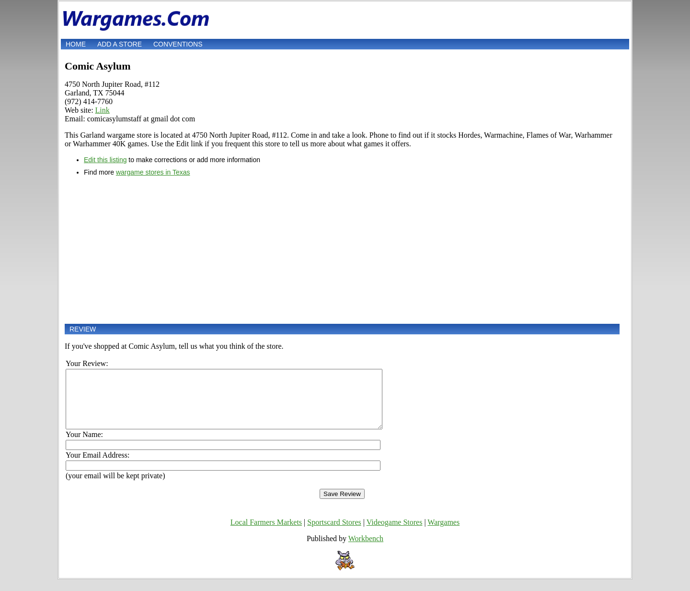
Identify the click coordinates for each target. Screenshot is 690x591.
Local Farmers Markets (266, 534)
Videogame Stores (395, 534)
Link (102, 110)
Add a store (119, 44)
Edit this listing (105, 160)
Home (76, 44)
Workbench (365, 550)
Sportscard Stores (334, 534)
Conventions (178, 44)
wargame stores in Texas (153, 172)
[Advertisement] (342, 250)
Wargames (443, 534)
